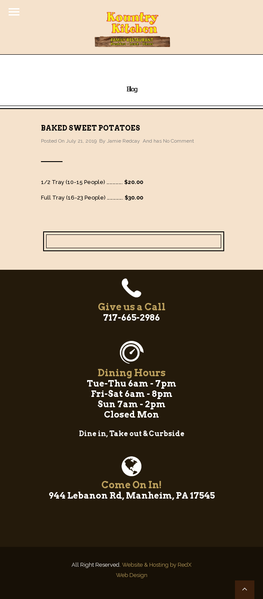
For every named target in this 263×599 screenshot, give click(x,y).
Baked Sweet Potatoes (90, 128)
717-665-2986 (131, 317)
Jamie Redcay (123, 141)
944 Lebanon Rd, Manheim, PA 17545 (132, 495)
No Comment (178, 141)
